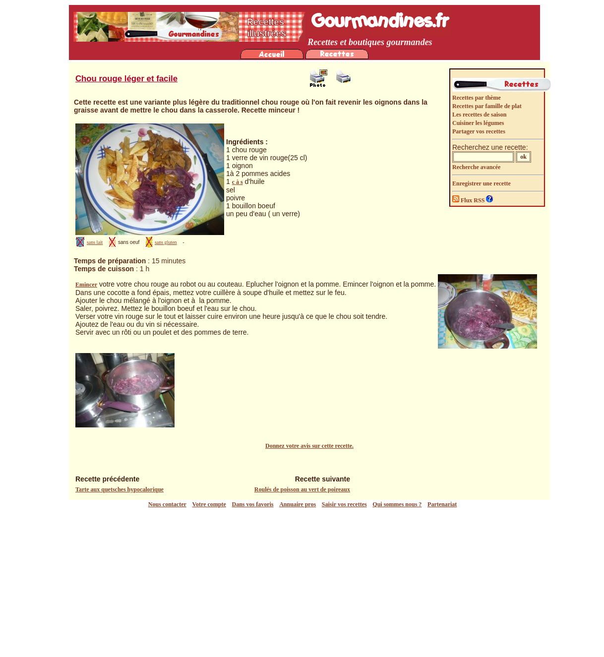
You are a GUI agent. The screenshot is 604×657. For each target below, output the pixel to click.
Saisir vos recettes (344, 504)
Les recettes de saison (479, 114)
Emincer (86, 284)
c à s (237, 182)
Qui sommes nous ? (397, 504)
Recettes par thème (476, 97)
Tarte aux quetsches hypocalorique (119, 489)
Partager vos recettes (478, 131)
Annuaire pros (297, 504)
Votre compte (209, 504)
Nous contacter (167, 504)
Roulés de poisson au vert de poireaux (302, 489)
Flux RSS (469, 200)
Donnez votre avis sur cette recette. (309, 445)
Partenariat (442, 504)
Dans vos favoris (253, 504)
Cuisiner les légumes (478, 122)
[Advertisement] (304, 582)
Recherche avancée (476, 167)
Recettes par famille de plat (487, 106)
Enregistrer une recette (481, 183)
